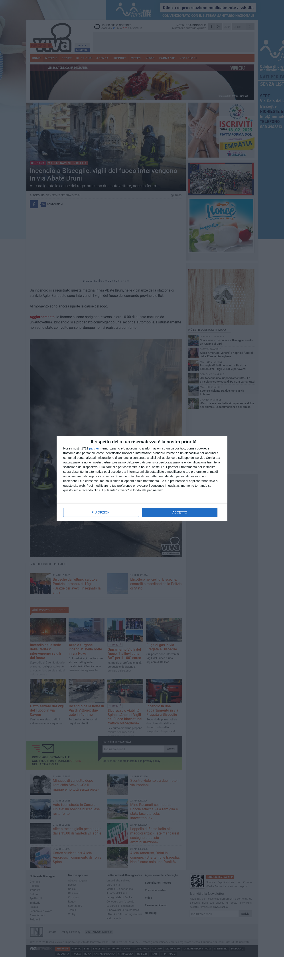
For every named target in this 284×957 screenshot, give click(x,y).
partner (94, 448)
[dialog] (142, 478)
